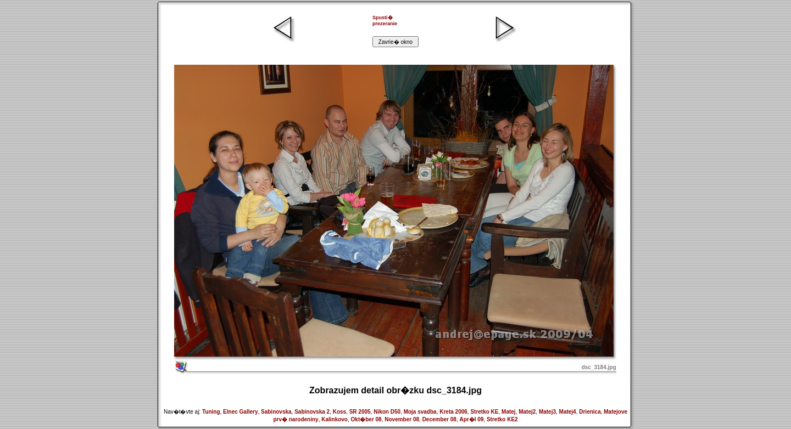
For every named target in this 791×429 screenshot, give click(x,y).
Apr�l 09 (471, 419)
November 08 (402, 419)
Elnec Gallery (240, 412)
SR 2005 (360, 412)
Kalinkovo (334, 419)
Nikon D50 (387, 412)
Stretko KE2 (502, 419)
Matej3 (547, 412)
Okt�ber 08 (366, 419)
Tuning (211, 412)
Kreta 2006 (453, 412)
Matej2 (527, 412)
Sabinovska (276, 412)
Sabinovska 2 (312, 412)
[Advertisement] (339, 30)
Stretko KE (484, 412)
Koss (339, 412)
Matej (509, 412)
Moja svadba (420, 412)
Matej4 (567, 412)
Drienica (589, 412)
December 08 (439, 419)
